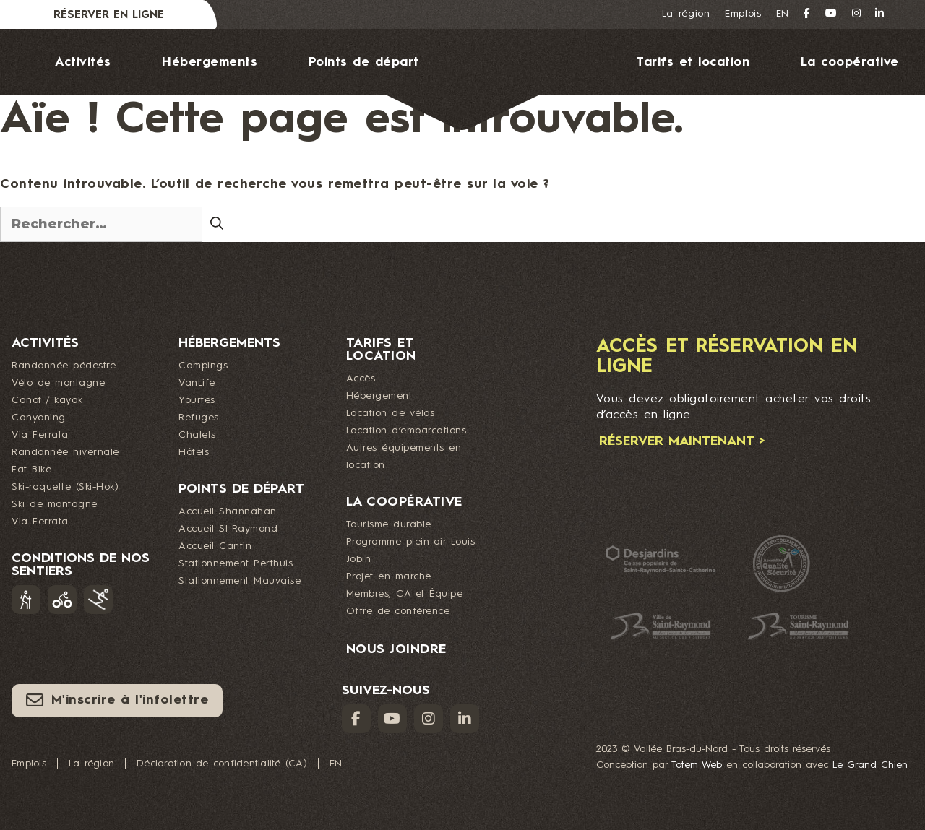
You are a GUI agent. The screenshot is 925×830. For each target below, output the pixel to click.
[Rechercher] (216, 223)
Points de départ (364, 62)
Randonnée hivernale (65, 452)
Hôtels (193, 452)
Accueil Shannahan (227, 511)
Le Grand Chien (870, 765)
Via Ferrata (40, 435)
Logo (507, 80)
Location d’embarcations (406, 430)
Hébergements (209, 62)
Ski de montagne (55, 504)
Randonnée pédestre (64, 365)
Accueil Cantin (214, 546)
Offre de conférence (398, 611)
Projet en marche (388, 576)
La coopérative (850, 62)
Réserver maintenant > (682, 441)
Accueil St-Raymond (228, 529)
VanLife (196, 383)
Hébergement (379, 396)
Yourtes (196, 400)
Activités (83, 62)
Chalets (197, 435)
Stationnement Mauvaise (239, 581)
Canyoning (39, 417)
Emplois (743, 14)
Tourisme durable (388, 524)
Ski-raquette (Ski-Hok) (65, 487)
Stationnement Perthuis (235, 563)
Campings (203, 365)
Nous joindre (477, 163)
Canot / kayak (47, 400)
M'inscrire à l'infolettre (117, 700)
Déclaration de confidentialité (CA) (222, 763)
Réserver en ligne (108, 15)
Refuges (198, 417)
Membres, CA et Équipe (404, 594)
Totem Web (696, 765)
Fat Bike (31, 469)
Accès (361, 378)
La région (686, 14)
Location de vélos (390, 413)
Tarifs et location (692, 62)
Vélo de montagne (58, 383)
